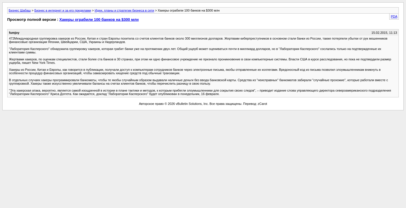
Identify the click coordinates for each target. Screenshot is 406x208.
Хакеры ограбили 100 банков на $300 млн (99, 19)
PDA (394, 16)
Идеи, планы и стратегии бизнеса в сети (124, 10)
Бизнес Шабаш (20, 10)
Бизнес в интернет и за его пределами (62, 10)
